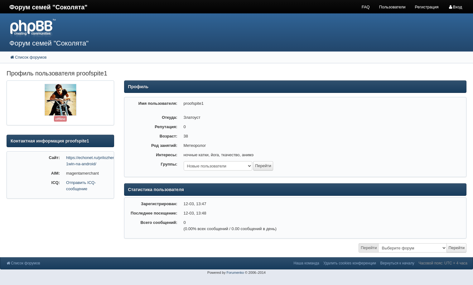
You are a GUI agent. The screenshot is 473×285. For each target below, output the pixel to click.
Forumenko (235, 272)
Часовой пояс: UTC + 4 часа (442, 263)
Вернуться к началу (397, 263)
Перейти (369, 247)
